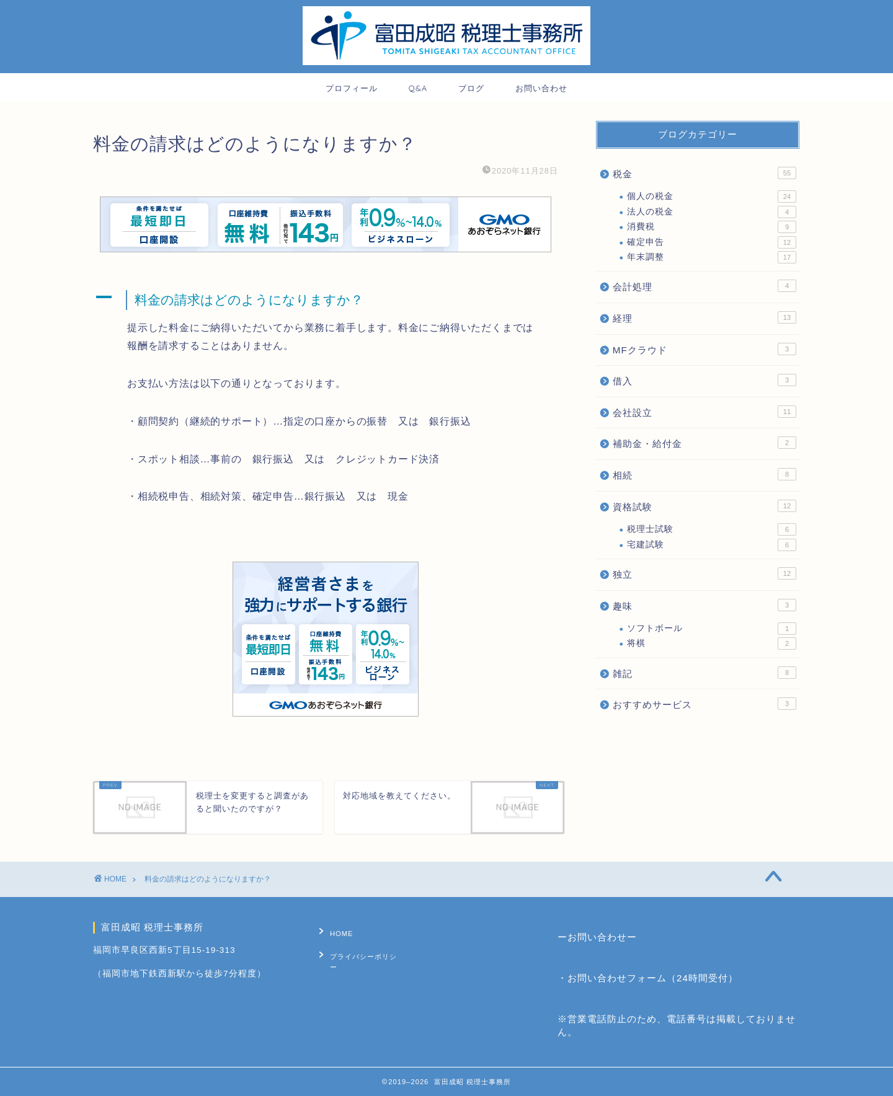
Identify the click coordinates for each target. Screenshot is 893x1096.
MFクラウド (704, 349)
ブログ (471, 88)
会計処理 (704, 286)
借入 (704, 380)
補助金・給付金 (704, 442)
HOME (336, 931)
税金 (704, 173)
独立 (704, 573)
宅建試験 (711, 545)
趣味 (704, 605)
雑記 (704, 672)
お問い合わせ (541, 88)
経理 (704, 317)
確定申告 (711, 242)
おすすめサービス (704, 703)
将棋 (711, 643)
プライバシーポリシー (361, 950)
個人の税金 (711, 196)
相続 (704, 474)
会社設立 (704, 411)
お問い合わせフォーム (617, 978)
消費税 (711, 227)
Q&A (418, 88)
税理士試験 (711, 529)
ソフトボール (711, 628)
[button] (325, 300)
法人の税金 (711, 212)
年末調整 (711, 257)
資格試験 (704, 506)
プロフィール (352, 88)
